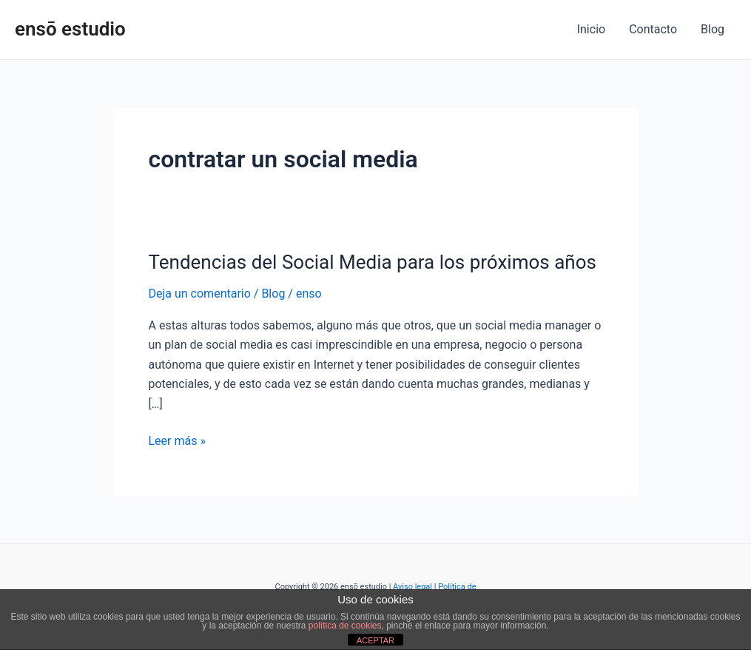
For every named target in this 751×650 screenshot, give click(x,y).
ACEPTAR (375, 640)
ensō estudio (70, 29)
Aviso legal (412, 587)
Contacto (653, 29)
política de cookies (345, 625)
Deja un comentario (200, 294)
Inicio (591, 29)
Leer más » (177, 440)
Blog (712, 29)
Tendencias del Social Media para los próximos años (372, 262)
